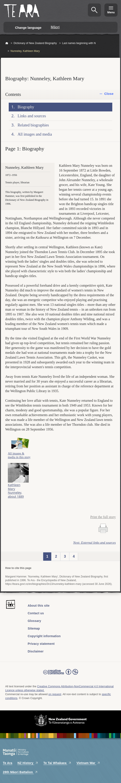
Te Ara (7, 763)
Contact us (36, 613)
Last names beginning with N (79, 43)
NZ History (27, 763)
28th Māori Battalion (20, 772)
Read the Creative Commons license (60, 675)
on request (54, 694)
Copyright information (44, 636)
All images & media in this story (19, 455)
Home (6, 43)
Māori (55, 27)
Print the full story (103, 517)
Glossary (34, 621)
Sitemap (34, 628)
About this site (38, 605)
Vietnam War (88, 763)
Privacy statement (41, 643)
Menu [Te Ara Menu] (111, 12)
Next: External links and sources (94, 542)
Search (94, 10)
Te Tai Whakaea (57, 763)
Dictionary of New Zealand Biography (35, 43)
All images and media (35, 134)
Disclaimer (36, 651)
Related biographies (33, 125)
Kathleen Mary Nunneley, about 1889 (16, 490)
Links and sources (32, 116)
